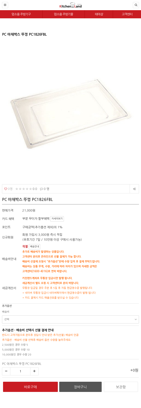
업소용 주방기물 (63, 14)
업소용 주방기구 (21, 14)
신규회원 (7, 237)
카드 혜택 (8, 218)
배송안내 (34, 246)
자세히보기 (57, 218)
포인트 (6, 227)
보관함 (121, 387)
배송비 (5, 311)
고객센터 (127, 14)
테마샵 (99, 14)
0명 (8, 188)
